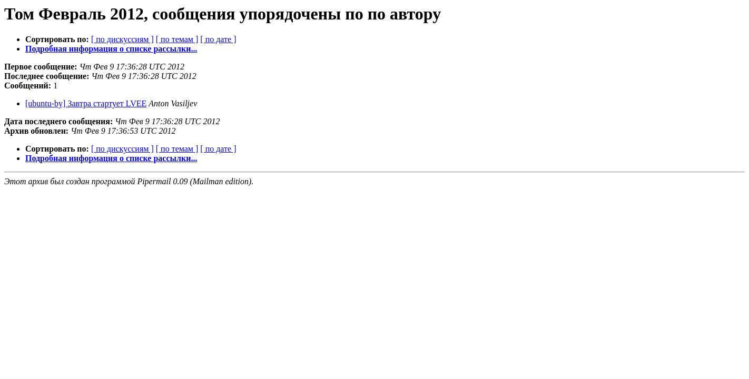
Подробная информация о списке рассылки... (111, 48)
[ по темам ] (177, 39)
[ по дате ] (218, 39)
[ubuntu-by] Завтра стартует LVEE (85, 103)
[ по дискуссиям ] (122, 39)
